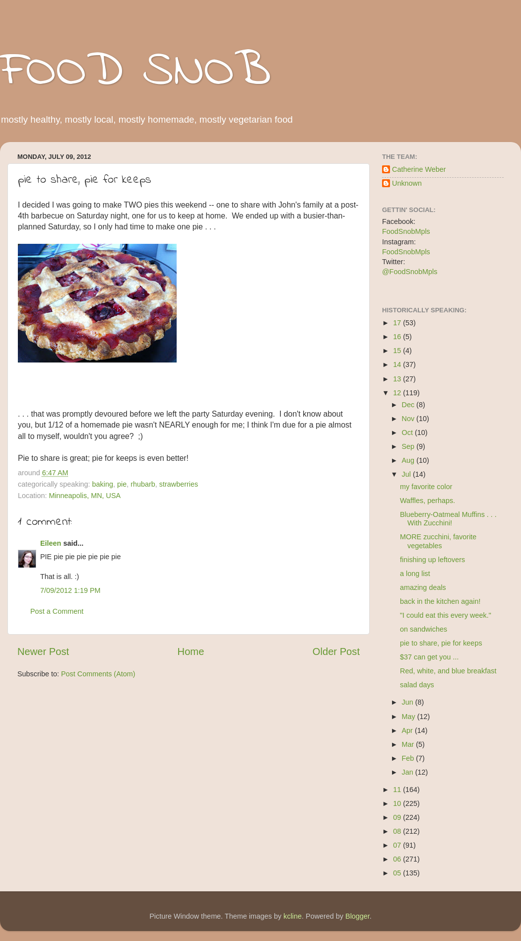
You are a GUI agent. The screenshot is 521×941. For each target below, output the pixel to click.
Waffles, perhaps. (427, 501)
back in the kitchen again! (440, 601)
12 (398, 393)
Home (191, 651)
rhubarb (142, 484)
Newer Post (43, 651)
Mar (409, 744)
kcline (292, 916)
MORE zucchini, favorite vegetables (438, 541)
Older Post (336, 651)
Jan (408, 772)
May (409, 717)
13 (398, 379)
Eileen (50, 543)
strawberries (178, 484)
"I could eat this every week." (445, 615)
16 (398, 337)
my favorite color (426, 487)
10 (398, 803)
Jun (408, 702)
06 (398, 859)
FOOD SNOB (135, 72)
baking (102, 484)
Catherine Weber (419, 169)
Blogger (357, 916)
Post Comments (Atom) (98, 674)
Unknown (407, 183)
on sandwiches (423, 629)
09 (398, 817)
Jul (407, 474)
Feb (409, 758)
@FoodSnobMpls (409, 272)
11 (398, 790)
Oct (408, 432)
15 (398, 351)
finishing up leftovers (432, 560)
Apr (408, 730)
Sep (409, 446)
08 (398, 831)
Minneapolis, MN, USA (85, 496)
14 (398, 364)
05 (398, 873)
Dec (409, 405)
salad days (417, 685)
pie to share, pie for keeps (441, 643)
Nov (409, 419)
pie (122, 484)
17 (398, 323)
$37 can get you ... (429, 657)
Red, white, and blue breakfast (448, 671)
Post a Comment (56, 611)
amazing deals (423, 587)
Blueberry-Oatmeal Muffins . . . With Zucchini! (448, 518)
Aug (409, 460)
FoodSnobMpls (406, 231)
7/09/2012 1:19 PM (70, 590)
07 (398, 845)
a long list (415, 574)
